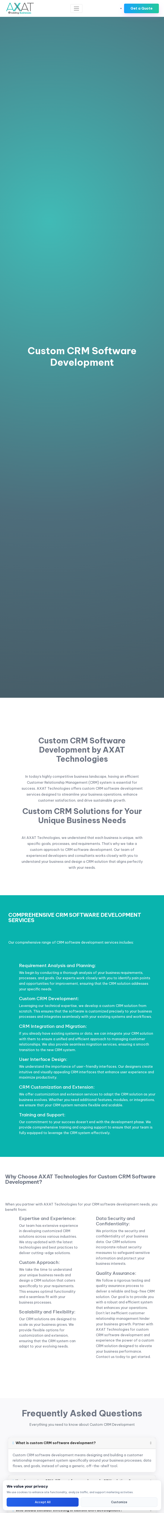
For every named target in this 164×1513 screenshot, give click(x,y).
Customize (119, 1502)
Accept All (43, 1502)
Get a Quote (141, 8)
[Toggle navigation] (76, 8)
